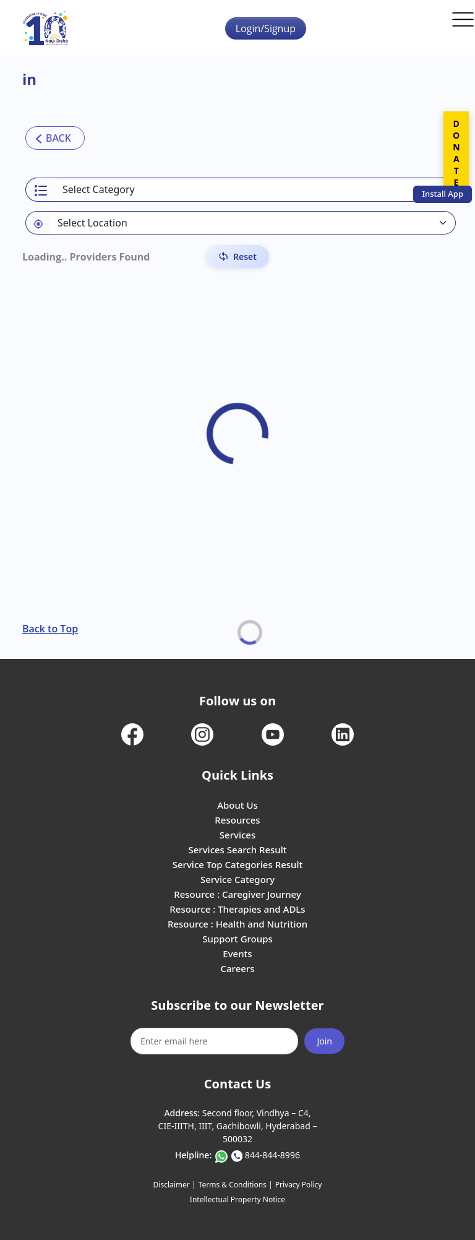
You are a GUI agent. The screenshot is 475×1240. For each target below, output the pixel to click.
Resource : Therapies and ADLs (237, 909)
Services (237, 835)
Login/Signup (266, 28)
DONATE (456, 153)
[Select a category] (255, 190)
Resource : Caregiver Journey (237, 894)
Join (324, 1041)
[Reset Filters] (237, 256)
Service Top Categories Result (237, 864)
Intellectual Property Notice (237, 1199)
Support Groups (237, 938)
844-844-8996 (272, 1155)
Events (237, 953)
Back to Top (50, 628)
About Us (237, 805)
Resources (237, 820)
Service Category (237, 879)
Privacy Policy (298, 1184)
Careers (237, 968)
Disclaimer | (174, 1184)
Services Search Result (237, 849)
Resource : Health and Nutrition (237, 924)
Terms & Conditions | (236, 1184)
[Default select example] (253, 223)
